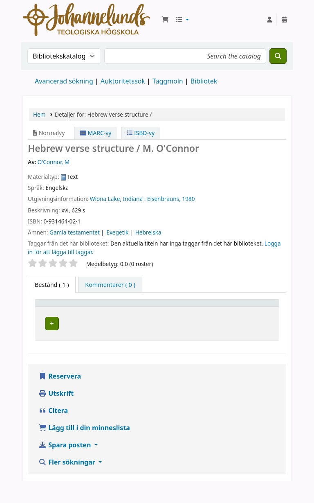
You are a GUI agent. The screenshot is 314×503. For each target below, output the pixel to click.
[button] (165, 19)
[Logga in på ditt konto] (269, 19)
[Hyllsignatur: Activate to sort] (218, 311)
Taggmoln (168, 81)
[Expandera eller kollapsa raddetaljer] (262, 339)
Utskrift (56, 408)
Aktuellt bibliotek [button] (108, 310)
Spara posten (65, 460)
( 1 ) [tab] (52, 285)
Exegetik (117, 232)
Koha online (86, 19)
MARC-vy (96, 133)
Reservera (59, 391)
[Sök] (278, 56)
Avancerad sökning (64, 81)
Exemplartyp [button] (57, 315)
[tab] (110, 285)
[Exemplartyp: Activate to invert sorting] (63, 311)
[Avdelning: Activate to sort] (168, 311)
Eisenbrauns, (164, 199)
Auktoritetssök (123, 81)
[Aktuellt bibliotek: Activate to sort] (118, 311)
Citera (53, 426)
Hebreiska (148, 232)
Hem (39, 114)
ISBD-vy (141, 133)
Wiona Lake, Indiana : (118, 199)
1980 (188, 199)
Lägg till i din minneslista (84, 443)
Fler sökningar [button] (67, 477)
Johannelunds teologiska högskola (114, 338)
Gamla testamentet (74, 232)
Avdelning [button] (163, 315)
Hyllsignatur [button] (212, 315)
